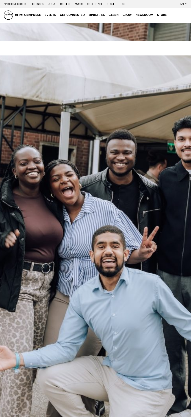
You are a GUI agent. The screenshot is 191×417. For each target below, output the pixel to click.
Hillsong (38, 4)
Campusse (32, 15)
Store (111, 4)
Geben (114, 15)
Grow (127, 15)
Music (79, 4)
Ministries (96, 15)
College (65, 4)
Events (50, 15)
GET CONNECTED (72, 15)
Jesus (52, 4)
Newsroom (144, 15)
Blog (122, 4)
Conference (95, 4)
